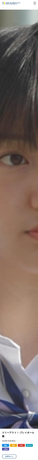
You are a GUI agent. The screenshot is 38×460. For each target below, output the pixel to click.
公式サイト (9, 456)
